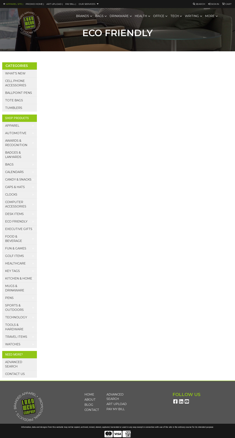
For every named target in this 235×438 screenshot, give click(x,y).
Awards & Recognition (16, 143)
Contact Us (15, 374)
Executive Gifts (18, 229)
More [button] (210, 16)
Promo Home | (35, 4)
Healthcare (15, 263)
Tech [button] (174, 16)
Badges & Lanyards (13, 155)
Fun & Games (15, 248)
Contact (91, 410)
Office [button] (158, 16)
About (90, 399)
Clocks (11, 194)
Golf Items (14, 256)
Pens (9, 298)
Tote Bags (14, 100)
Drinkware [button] (119, 16)
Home (89, 394)
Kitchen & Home (18, 278)
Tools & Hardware (14, 327)
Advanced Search (13, 364)
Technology (16, 317)
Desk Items (14, 214)
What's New (15, 73)
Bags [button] (99, 16)
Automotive (15, 133)
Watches (12, 344)
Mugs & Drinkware (14, 288)
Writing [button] (192, 16)
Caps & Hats (15, 187)
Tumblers (13, 108)
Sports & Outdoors (14, 308)
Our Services (87, 4)
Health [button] (141, 16)
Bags (9, 164)
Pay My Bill (115, 409)
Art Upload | (54, 4)
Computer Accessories (15, 204)
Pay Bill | (70, 4)
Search (199, 4)
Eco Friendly (16, 221)
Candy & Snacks (18, 179)
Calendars (14, 172)
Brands (82, 16)
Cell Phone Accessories (15, 83)
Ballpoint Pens (18, 93)
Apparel (12, 125)
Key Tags (12, 271)
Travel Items (16, 336)
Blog (88, 404)
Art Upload (116, 404)
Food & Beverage (13, 239)
